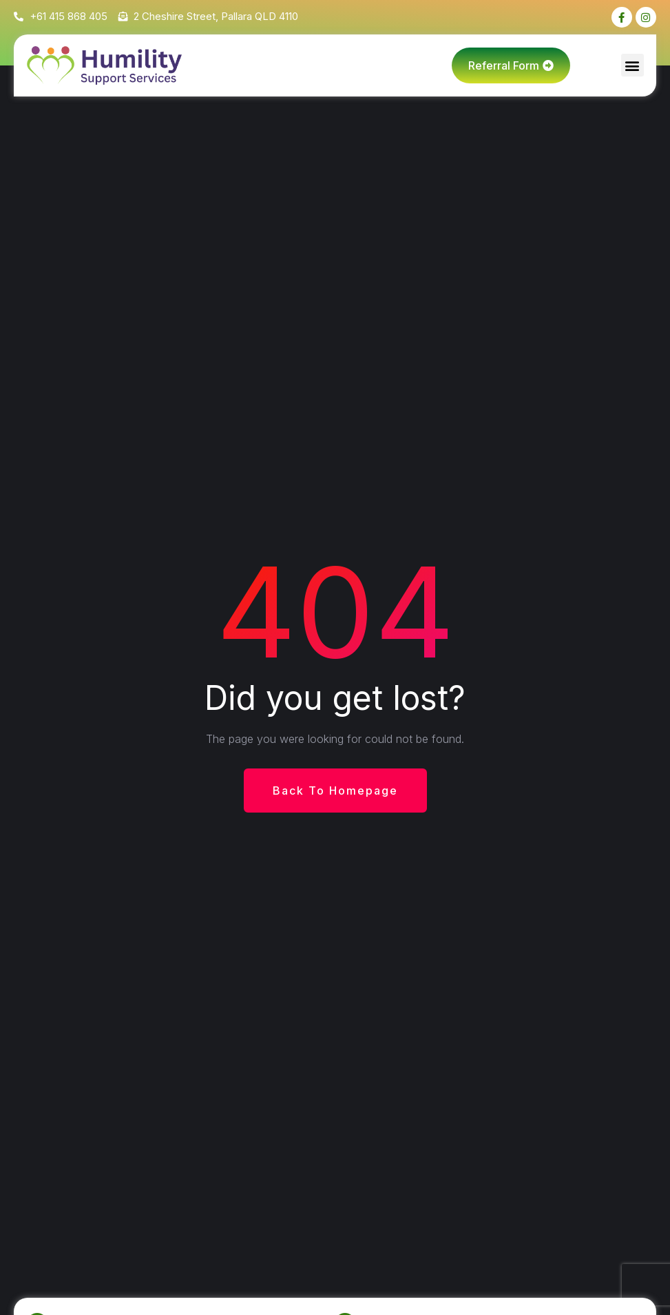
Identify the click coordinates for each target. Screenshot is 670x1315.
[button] (632, 65)
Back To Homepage (335, 790)
